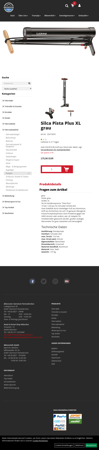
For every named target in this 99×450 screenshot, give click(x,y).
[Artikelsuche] (66, 6)
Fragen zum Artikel (53, 189)
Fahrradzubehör (12, 129)
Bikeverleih (50, 15)
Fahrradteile (10, 124)
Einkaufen (84, 15)
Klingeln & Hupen (12, 160)
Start (12, 15)
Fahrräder (9, 100)
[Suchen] (29, 83)
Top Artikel (9, 207)
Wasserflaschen (12, 183)
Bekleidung (9, 196)
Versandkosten (10, 381)
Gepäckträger (11, 156)
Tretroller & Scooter (13, 106)
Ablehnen (80, 445)
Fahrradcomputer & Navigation (13, 145)
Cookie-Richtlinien (40, 440)
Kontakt (54, 354)
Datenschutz (56, 361)
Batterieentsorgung (11, 388)
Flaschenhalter (11, 150)
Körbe (8, 163)
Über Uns (23, 15)
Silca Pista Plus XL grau (61, 125)
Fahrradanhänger (13, 134)
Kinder (7, 118)
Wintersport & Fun (12, 201)
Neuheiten (9, 213)
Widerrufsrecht (10, 385)
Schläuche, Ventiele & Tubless (17, 176)
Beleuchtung (10, 137)
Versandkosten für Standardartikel (55, 149)
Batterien (9, 141)
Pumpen (9, 173)
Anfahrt (54, 348)
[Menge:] (51, 169)
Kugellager (10, 170)
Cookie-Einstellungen (64, 445)
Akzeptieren (91, 445)
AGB (53, 364)
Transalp (36, 15)
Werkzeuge (10, 186)
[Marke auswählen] (17, 88)
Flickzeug (9, 180)
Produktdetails (50, 184)
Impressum (55, 357)
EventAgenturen (67, 15)
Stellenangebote (57, 351)
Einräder (8, 112)
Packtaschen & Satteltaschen (17, 190)
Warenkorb (8, 375)
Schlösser (9, 153)
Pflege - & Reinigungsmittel (16, 166)
